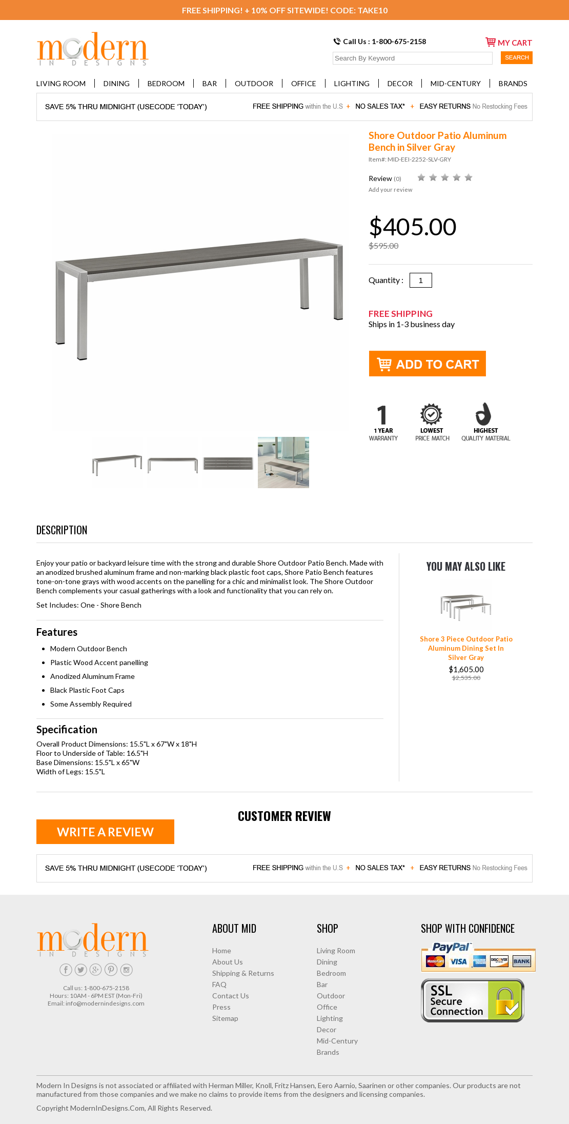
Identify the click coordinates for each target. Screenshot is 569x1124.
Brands (513, 83)
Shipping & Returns (243, 973)
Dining (117, 83)
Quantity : (389, 280)
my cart (509, 42)
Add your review (390, 189)
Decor (400, 83)
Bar (209, 83)
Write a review (105, 832)
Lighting (352, 83)
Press (221, 1006)
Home (221, 950)
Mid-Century (456, 83)
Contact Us (230, 995)
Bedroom (166, 83)
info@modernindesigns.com (105, 1003)
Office (303, 83)
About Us (227, 961)
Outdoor (254, 83)
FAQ (219, 984)
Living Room (61, 83)
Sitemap (225, 1018)
